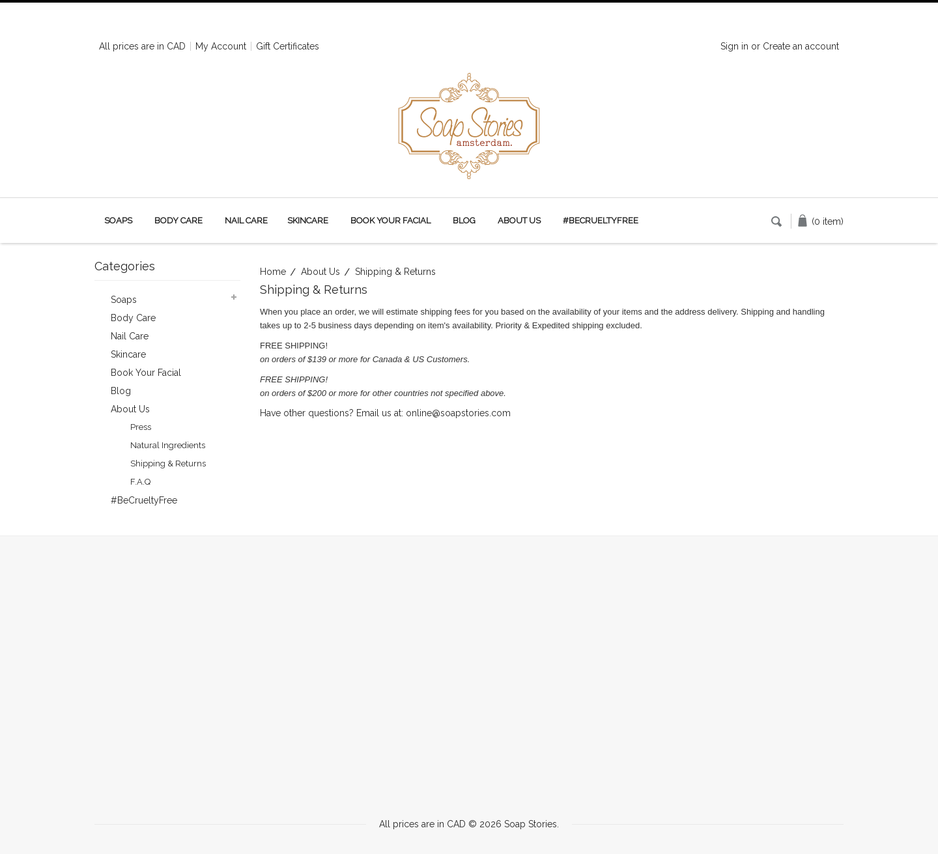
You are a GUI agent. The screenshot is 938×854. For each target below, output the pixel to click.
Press (140, 427)
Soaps (118, 220)
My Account (220, 46)
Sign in (734, 46)
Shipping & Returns (168, 463)
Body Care (178, 220)
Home (273, 271)
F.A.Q (140, 482)
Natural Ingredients (167, 445)
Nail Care (246, 220)
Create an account (801, 46)
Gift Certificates (287, 46)
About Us (320, 271)
